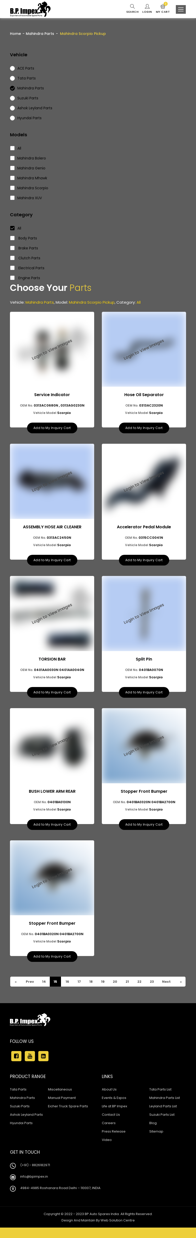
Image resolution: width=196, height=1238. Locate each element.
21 (127, 982)
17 (79, 982)
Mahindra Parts (40, 33)
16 (67, 982)
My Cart (163, 9)
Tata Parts (18, 1099)
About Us (109, 1099)
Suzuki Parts (20, 1116)
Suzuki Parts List (162, 1125)
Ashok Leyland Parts (26, 1125)
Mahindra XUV (26, 197)
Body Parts (23, 238)
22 (139, 982)
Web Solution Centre (118, 1230)
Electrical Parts (27, 268)
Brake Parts (24, 248)
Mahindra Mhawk (28, 178)
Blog (153, 1133)
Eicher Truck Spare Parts (68, 1116)
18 (91, 982)
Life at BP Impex (114, 1116)
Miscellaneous (60, 1099)
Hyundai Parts (21, 1133)
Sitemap (156, 1141)
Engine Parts (25, 277)
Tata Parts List (160, 1099)
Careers (109, 1133)
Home (15, 33)
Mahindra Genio (27, 168)
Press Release (114, 1141)
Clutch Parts (25, 258)
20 (115, 982)
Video (107, 1150)
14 (44, 982)
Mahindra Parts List (164, 1108)
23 (44, 992)
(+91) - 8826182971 (35, 1175)
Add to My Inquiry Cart (52, 428)
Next (166, 987)
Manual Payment (62, 1108)
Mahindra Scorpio (29, 188)
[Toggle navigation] (181, 9)
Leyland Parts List (163, 1116)
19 (103, 982)
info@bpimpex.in (34, 1187)
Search (132, 9)
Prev (18, 992)
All (15, 148)
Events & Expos (114, 1108)
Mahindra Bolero (28, 158)
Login (147, 9)
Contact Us (111, 1125)
